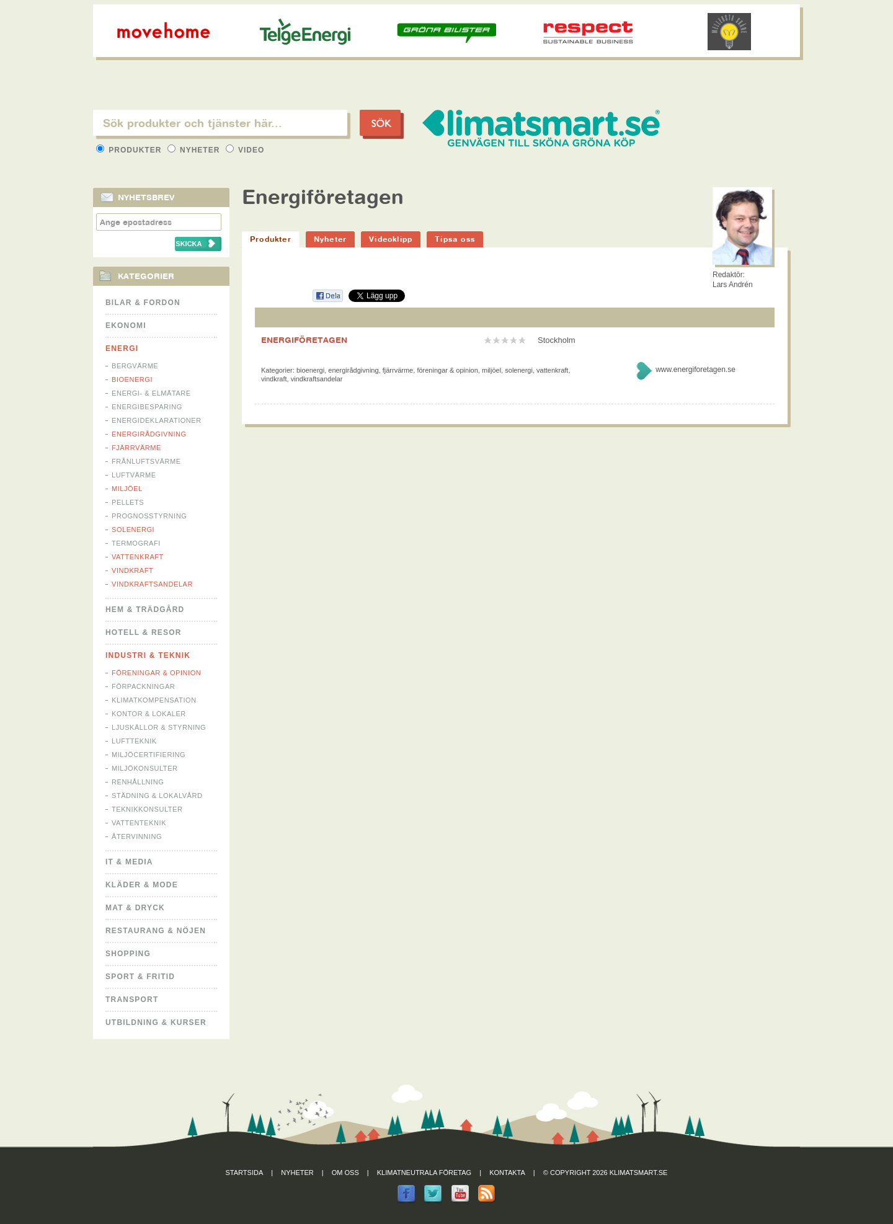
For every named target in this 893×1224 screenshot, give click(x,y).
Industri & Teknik (147, 655)
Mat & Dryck (135, 907)
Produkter (130, 150)
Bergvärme (135, 366)
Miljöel (127, 488)
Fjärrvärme (136, 447)
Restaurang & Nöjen (155, 930)
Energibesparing (147, 406)
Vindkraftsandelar (152, 584)
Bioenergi (132, 379)
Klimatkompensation (154, 700)
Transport (131, 999)
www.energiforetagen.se (695, 369)
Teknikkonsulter (147, 809)
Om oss (345, 1172)
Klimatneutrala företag (424, 1172)
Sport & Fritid (140, 976)
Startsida (245, 1172)
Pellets (128, 502)
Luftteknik (134, 741)
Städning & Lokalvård (157, 795)
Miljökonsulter (145, 768)
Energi (121, 348)
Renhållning (138, 782)
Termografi (136, 543)
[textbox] (220, 123)
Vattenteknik (139, 823)
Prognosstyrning (149, 516)
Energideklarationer (157, 420)
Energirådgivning (149, 434)
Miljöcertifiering (148, 754)
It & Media (129, 862)
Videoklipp (390, 239)
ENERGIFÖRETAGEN (304, 340)
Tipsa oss (455, 239)
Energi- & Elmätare (151, 393)
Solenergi (133, 529)
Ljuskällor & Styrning (159, 727)
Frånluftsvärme (146, 461)
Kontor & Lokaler (149, 713)
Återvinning (137, 836)
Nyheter (195, 150)
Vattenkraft (138, 557)
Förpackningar (143, 686)
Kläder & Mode (141, 884)
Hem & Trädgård (144, 609)
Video (245, 150)
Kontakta (507, 1172)
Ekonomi (125, 325)
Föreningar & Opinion (156, 672)
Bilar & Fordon (142, 302)
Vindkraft (132, 570)
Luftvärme (134, 475)
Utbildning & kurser (156, 1022)
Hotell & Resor (143, 632)
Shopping (128, 953)
